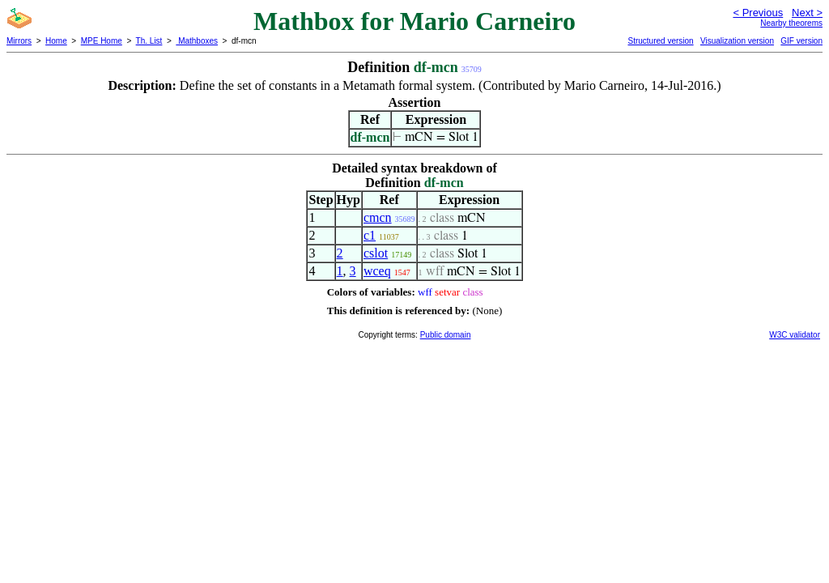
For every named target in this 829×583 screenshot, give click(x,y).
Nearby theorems (791, 23)
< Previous (758, 12)
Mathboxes (197, 40)
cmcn (377, 217)
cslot (375, 253)
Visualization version (737, 40)
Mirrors (19, 40)
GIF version (801, 40)
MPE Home (101, 40)
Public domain (445, 334)
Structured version (660, 40)
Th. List (149, 40)
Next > (807, 12)
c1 (369, 235)
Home (56, 40)
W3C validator (794, 334)
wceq (377, 271)
